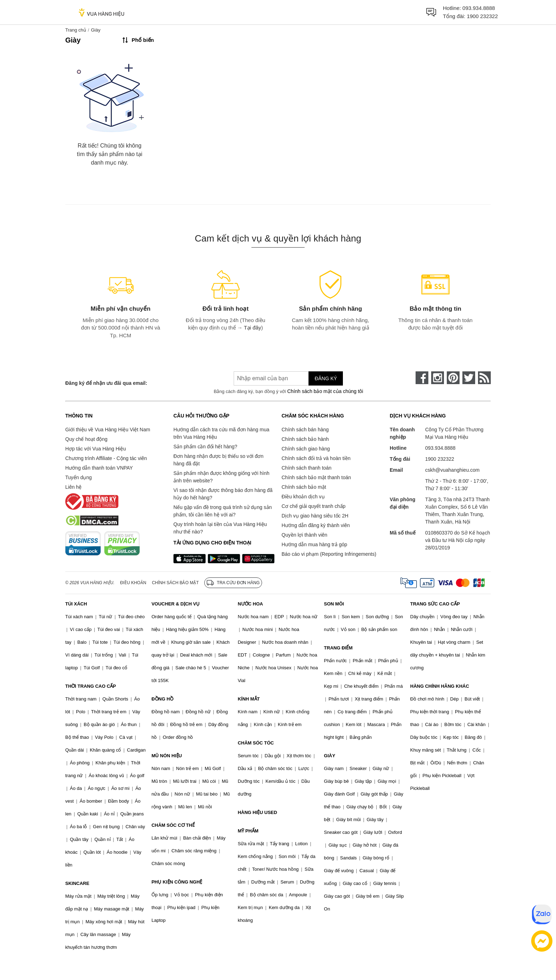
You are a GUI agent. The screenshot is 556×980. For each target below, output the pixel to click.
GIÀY (329, 755)
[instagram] (437, 377)
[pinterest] (453, 377)
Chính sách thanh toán (307, 468)
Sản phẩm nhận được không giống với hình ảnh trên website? (221, 476)
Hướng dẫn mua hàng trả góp (314, 544)
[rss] (484, 377)
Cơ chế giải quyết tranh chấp (313, 506)
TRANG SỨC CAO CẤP (435, 604)
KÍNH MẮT (249, 699)
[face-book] (422, 377)
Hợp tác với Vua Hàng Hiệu (95, 449)
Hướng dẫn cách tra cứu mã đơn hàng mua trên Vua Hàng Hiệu (221, 433)
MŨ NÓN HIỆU (166, 755)
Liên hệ (73, 487)
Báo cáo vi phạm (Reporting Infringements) (329, 554)
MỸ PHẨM (248, 831)
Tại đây (252, 328)
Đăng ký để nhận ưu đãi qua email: (106, 383)
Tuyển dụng (78, 477)
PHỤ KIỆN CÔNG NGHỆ (176, 882)
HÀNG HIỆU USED (257, 812)
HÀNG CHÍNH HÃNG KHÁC (439, 686)
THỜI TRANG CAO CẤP (90, 686)
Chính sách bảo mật (304, 487)
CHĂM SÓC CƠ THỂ (173, 825)
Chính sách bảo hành (305, 439)
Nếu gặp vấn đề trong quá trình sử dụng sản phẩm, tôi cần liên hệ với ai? (222, 510)
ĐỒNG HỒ (162, 699)
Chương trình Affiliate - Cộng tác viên (106, 458)
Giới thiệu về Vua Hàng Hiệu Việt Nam (107, 429)
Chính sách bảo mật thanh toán (316, 477)
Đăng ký (326, 378)
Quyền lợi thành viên (304, 535)
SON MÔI (334, 604)
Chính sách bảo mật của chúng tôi (325, 391)
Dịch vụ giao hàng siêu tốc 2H (315, 516)
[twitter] (468, 377)
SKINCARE (77, 883)
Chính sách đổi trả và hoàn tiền (316, 458)
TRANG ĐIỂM (338, 647)
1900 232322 (482, 16)
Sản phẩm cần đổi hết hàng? (205, 446)
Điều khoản (133, 582)
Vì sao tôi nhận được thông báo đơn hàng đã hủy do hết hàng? (222, 493)
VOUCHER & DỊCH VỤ (175, 604)
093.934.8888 (478, 8)
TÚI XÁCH (76, 604)
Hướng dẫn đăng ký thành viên (316, 525)
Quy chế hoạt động (86, 439)
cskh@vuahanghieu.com (452, 470)
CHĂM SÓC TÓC (256, 743)
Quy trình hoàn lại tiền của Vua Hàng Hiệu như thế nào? (220, 528)
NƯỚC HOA (250, 604)
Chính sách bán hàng (305, 429)
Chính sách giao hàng (306, 449)
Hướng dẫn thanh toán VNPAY (99, 468)
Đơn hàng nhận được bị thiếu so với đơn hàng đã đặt (218, 459)
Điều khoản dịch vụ (303, 496)
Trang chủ (75, 30)
